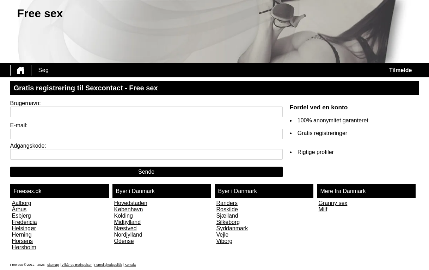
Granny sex (333, 203)
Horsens (22, 241)
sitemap (53, 264)
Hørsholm (24, 247)
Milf (323, 209)
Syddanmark (232, 228)
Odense (124, 241)
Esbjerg (21, 216)
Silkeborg (228, 222)
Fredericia (24, 222)
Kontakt (130, 264)
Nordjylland (128, 235)
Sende (146, 172)
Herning (22, 235)
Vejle (222, 235)
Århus (19, 209)
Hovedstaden (130, 203)
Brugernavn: (25, 103)
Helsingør (24, 228)
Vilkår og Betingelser (77, 264)
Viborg (224, 241)
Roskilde (227, 209)
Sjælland (227, 216)
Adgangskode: (28, 146)
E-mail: (19, 125)
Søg (43, 70)
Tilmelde (400, 70)
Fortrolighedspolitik (108, 264)
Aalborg (21, 203)
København (128, 209)
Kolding (123, 216)
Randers (227, 203)
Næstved (125, 228)
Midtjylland (127, 222)
